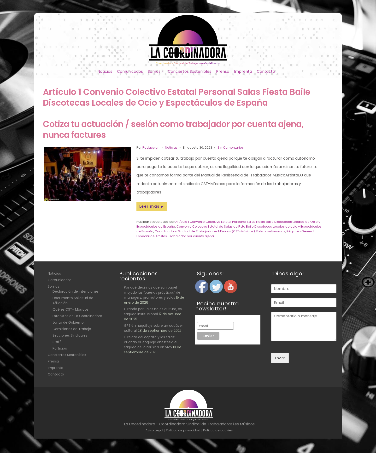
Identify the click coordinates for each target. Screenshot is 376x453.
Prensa (222, 71)
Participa (60, 348)
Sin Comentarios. (231, 147)
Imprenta (243, 71)
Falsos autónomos (270, 231)
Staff (57, 341)
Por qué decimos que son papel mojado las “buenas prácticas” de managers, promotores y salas (152, 292)
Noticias (104, 71)
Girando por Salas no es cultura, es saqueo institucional (153, 311)
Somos (155, 71)
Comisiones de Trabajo (72, 328)
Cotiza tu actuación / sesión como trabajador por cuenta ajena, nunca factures (173, 129)
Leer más (151, 206)
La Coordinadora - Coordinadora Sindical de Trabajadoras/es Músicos (189, 424)
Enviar (280, 358)
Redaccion (150, 147)
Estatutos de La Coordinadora (77, 316)
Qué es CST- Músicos (70, 309)
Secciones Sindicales (70, 335)
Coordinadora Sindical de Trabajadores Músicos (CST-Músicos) (205, 231)
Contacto (266, 71)
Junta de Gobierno (68, 322)
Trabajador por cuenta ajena (191, 236)
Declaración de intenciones (76, 291)
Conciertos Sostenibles (189, 71)
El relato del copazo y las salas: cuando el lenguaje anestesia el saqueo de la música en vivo (150, 342)
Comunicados (130, 71)
